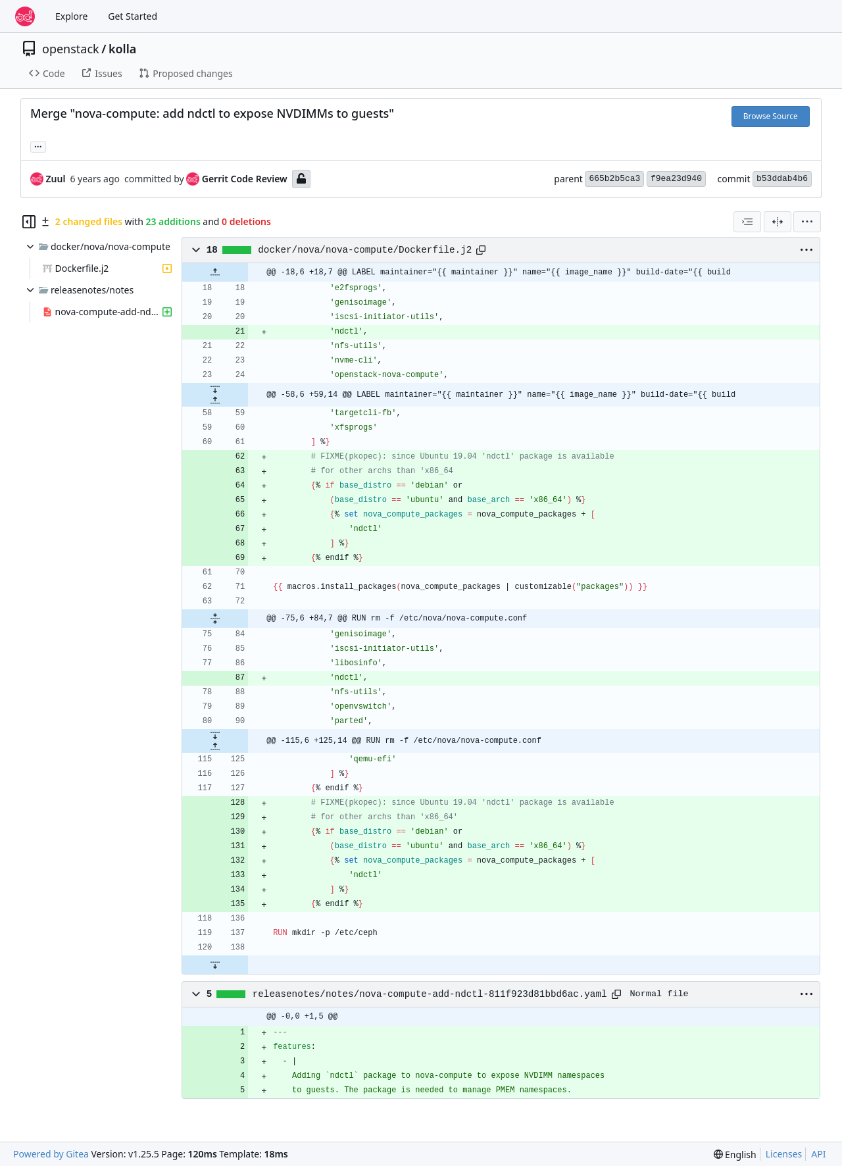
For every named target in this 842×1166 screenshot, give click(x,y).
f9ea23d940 (676, 179)
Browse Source (770, 116)
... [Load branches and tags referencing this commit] (38, 145)
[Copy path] (481, 250)
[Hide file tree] (29, 221)
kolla (122, 48)
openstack (70, 48)
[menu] (807, 221)
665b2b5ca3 (614, 179)
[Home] (25, 16)
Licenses (784, 1154)
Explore (71, 16)
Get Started (132, 16)
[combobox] (747, 221)
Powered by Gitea (51, 1154)
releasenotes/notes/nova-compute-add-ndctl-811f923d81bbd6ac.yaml (430, 994)
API (818, 1154)
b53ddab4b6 (782, 179)
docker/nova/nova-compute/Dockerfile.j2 (365, 250)
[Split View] (777, 221)
